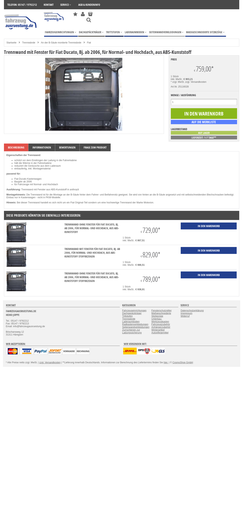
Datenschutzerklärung (192, 310)
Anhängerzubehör (160, 327)
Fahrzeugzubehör (160, 324)
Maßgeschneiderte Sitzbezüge (161, 314)
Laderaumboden (130, 321)
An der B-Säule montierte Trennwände (61, 42)
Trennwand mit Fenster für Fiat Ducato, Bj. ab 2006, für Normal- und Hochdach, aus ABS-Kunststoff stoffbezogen (92, 252)
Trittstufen (127, 316)
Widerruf (185, 316)
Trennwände (28, 42)
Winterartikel (158, 330)
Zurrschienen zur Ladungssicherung (132, 331)
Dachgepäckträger (132, 313)
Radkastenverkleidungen (135, 324)
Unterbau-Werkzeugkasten (160, 320)
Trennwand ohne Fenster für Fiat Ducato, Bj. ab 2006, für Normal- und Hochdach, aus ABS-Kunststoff (91, 228)
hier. (166, 362)
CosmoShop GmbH (182, 362)
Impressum (186, 313)
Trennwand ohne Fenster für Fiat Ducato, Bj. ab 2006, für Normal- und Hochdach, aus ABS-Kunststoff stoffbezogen (91, 277)
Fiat (89, 42)
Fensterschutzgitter (161, 310)
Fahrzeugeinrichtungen (134, 310)
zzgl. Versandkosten (195, 82)
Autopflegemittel (159, 332)
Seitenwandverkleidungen (135, 327)
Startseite (12, 42)
